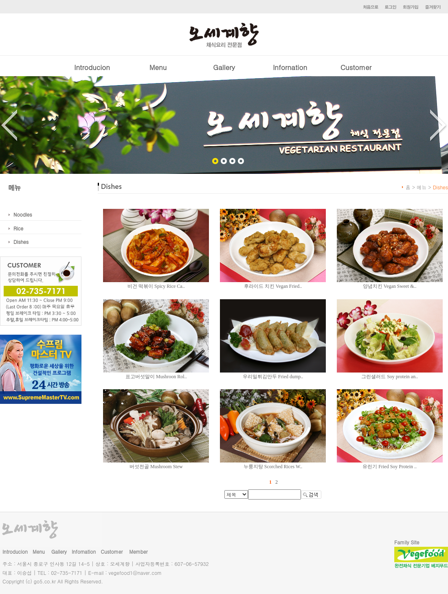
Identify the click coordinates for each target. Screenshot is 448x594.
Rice (18, 228)
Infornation (290, 67)
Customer (355, 67)
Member (138, 551)
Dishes (21, 241)
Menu (158, 67)
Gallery (224, 67)
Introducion (92, 67)
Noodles (22, 214)
